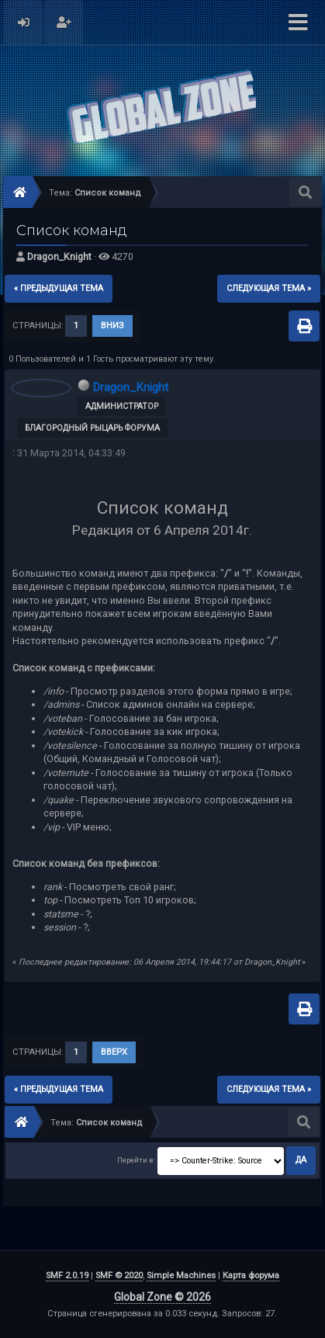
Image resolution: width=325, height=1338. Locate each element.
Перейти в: (136, 1160)
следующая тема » (268, 288)
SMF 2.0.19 (67, 1275)
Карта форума (251, 1275)
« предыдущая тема (58, 288)
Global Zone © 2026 (162, 1297)
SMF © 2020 (119, 1275)
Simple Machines (181, 1275)
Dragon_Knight (59, 256)
